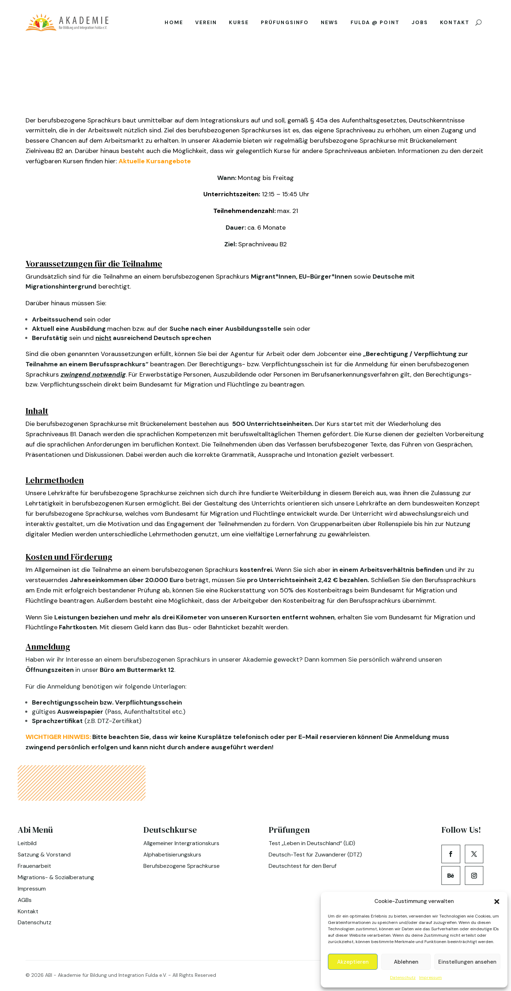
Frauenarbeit (34, 865)
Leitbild (27, 842)
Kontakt (454, 24)
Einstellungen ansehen (467, 961)
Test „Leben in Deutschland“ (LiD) (312, 842)
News (329, 24)
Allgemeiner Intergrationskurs (181, 842)
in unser (86, 668)
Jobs (420, 24)
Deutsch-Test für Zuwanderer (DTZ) (315, 853)
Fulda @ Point (375, 24)
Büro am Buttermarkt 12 (136, 668)
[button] (496, 901)
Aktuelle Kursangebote (155, 160)
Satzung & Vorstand (44, 853)
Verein (206, 24)
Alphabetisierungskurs (172, 853)
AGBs (25, 899)
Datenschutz (403, 977)
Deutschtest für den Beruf (302, 865)
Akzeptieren (353, 961)
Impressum (430, 977)
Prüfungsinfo (285, 24)
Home (174, 24)
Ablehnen (406, 961)
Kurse (239, 24)
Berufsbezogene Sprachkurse (181, 865)
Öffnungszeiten (50, 668)
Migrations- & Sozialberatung (56, 876)
